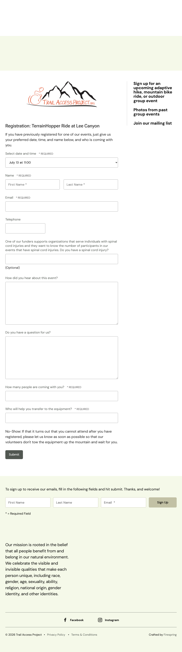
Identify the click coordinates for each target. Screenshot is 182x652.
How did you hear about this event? (31, 278)
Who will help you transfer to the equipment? (39, 409)
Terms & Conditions (84, 635)
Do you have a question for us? (28, 332)
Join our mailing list (152, 123)
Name (10, 175)
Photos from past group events (150, 112)
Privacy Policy (56, 635)
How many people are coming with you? (35, 387)
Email (9, 197)
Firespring (170, 635)
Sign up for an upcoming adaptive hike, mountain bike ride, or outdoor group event (152, 92)
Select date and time (21, 153)
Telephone (13, 219)
